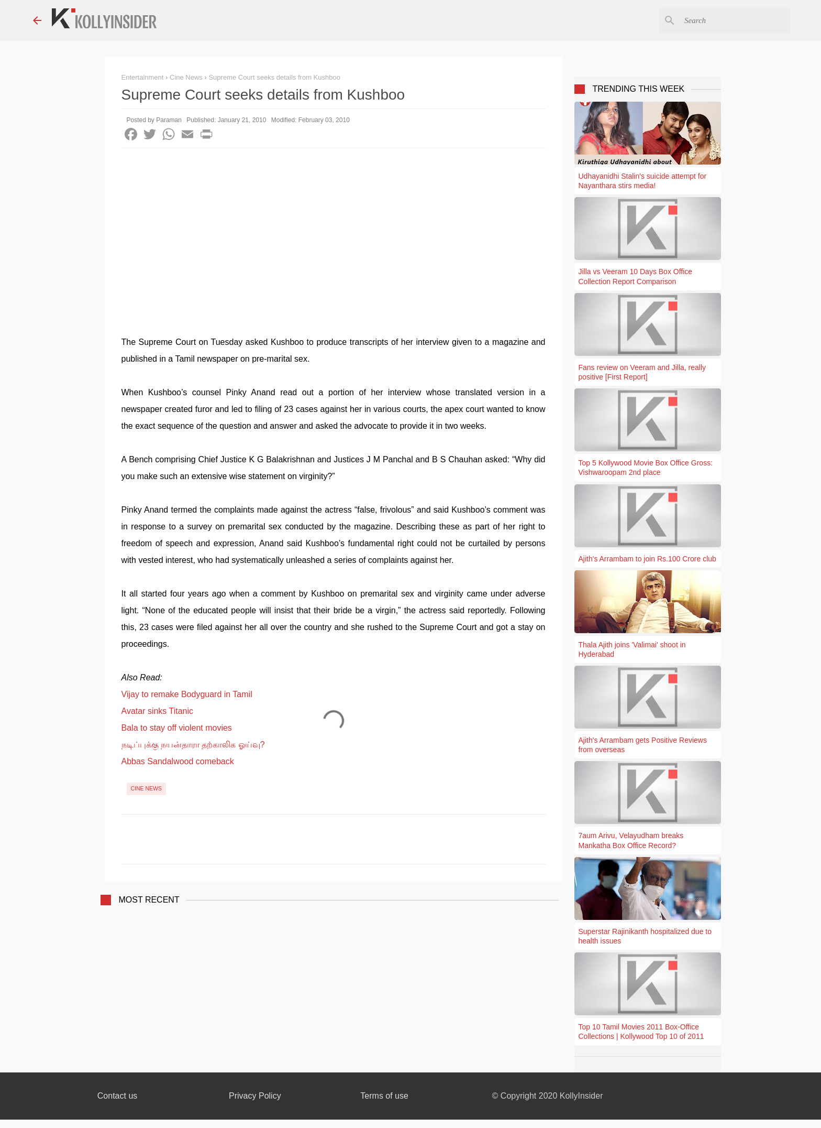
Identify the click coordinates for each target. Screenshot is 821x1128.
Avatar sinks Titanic (157, 711)
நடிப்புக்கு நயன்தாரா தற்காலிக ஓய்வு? (193, 744)
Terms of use (384, 1095)
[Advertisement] (333, 227)
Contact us (117, 1095)
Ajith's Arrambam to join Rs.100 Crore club (647, 559)
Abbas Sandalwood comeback (177, 761)
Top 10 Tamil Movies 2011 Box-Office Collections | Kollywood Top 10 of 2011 (641, 1031)
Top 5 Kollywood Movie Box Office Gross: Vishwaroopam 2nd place (646, 467)
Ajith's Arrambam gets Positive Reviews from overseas (643, 745)
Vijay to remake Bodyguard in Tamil (186, 694)
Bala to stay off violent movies (176, 727)
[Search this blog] (735, 20)
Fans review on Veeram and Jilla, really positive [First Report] (642, 372)
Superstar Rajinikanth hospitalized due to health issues (645, 936)
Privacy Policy (255, 1095)
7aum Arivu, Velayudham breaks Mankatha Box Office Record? (631, 840)
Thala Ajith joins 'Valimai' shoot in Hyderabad (632, 649)
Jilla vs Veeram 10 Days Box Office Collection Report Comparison (636, 276)
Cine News (146, 788)
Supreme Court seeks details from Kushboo (274, 77)
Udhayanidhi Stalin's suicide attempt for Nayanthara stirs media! (643, 181)
